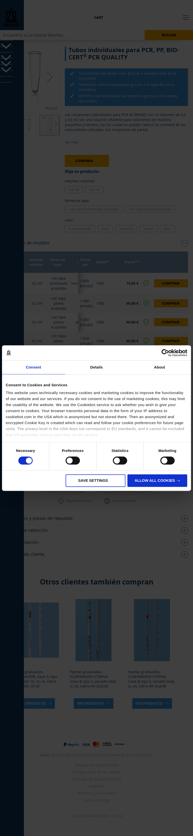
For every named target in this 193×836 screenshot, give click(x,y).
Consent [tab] (33, 367)
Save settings (93, 480)
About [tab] (159, 367)
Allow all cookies (154, 480)
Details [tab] (96, 367)
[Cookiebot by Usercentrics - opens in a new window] (165, 352)
